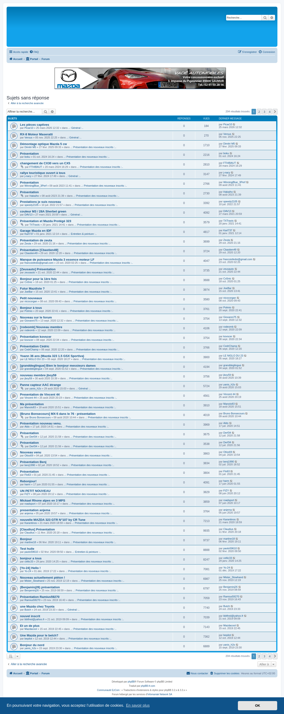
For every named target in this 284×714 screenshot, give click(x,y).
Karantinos (30, 523)
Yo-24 (27, 571)
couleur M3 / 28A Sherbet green (43, 211)
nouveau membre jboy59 (38, 375)
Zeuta (27, 243)
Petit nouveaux (31, 298)
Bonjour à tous (31, 308)
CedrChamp (31, 349)
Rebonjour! (28, 481)
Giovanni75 (31, 320)
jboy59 (28, 378)
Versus (28, 137)
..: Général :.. (75, 127)
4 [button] (270, 112)
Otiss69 (28, 455)
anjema (28, 513)
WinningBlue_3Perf (35, 185)
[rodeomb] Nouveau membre (41, 327)
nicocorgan (30, 301)
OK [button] (257, 705)
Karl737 (28, 233)
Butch (27, 609)
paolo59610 (31, 551)
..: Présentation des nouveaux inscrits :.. (93, 147)
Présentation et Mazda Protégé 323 (45, 221)
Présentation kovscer (35, 336)
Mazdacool (30, 629)
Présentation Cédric (34, 346)
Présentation (29, 153)
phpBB (131, 681)
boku (27, 156)
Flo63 (27, 474)
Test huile (27, 548)
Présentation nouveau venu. (40, 423)
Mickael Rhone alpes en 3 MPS (42, 500)
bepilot (28, 638)
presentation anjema (35, 510)
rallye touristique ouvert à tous (42, 173)
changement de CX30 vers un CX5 (45, 163)
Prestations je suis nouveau (40, 202)
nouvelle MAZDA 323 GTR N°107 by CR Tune (52, 520)
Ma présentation (32, 404)
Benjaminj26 (31, 590)
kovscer (28, 339)
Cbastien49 (31, 253)
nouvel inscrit (30, 616)
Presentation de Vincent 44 (40, 394)
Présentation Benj (33, 462)
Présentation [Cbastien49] (39, 250)
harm (27, 484)
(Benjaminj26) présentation (40, 587)
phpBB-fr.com (148, 686)
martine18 (30, 542)
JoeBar (28, 291)
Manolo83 (30, 407)
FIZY (27, 494)
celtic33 (28, 561)
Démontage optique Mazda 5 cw (43, 144)
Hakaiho (34, 195)
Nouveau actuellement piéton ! (42, 577)
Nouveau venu (30, 452)
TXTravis (34, 224)
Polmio (28, 311)
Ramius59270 (32, 600)
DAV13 (28, 214)
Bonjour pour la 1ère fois (38, 279)
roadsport (29, 503)
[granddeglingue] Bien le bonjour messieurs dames (58, 365)
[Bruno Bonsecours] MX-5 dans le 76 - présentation (58, 414)
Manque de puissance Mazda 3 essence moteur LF (57, 259)
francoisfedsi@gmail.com (38, 262)
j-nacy (27, 176)
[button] (275, 111)
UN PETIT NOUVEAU (35, 491)
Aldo (27, 426)
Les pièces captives (34, 124)
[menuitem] (34, 52)
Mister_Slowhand (34, 580)
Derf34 (33, 436)
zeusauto (29, 272)
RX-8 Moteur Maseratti (36, 134)
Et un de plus (30, 626)
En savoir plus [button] (138, 705)
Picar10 (28, 127)
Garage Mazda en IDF (35, 230)
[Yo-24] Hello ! (30, 568)
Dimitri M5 (30, 147)
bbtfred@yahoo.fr (34, 619)
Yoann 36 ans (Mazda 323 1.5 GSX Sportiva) (52, 356)
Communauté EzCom (108, 690)
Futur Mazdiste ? (32, 288)
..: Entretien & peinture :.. (82, 233)
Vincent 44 (30, 397)
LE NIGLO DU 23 (34, 359)
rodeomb (29, 330)
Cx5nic (28, 282)
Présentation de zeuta (36, 240)
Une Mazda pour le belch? (39, 635)
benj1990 (29, 465)
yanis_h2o (35, 388)
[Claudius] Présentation (37, 529)
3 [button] (264, 112)
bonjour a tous (31, 558)
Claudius (29, 532)
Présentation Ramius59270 (40, 597)
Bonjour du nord (32, 645)
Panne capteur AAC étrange (40, 385)
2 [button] (259, 112)
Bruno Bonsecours (40, 417)
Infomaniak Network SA (160, 694)
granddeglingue (33, 368)
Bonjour (26, 539)
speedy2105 (31, 205)
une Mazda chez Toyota (37, 606)
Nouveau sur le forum (36, 317)
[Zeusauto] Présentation (38, 269)
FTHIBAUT (35, 166)
